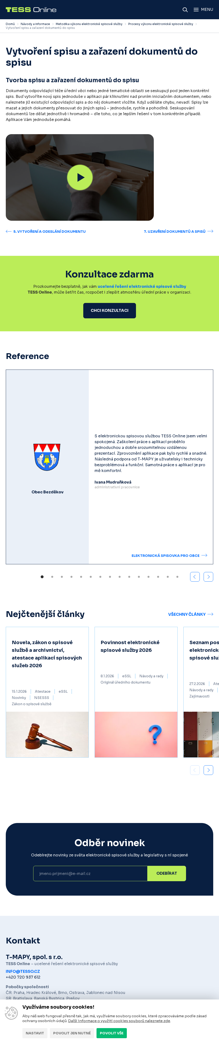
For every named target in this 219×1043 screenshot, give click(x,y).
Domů (10, 24)
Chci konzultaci (110, 310)
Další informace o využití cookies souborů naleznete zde (119, 1020)
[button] (208, 577)
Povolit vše (111, 1033)
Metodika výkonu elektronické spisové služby (89, 24)
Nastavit (35, 1033)
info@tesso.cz (23, 971)
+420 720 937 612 (23, 977)
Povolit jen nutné (72, 1033)
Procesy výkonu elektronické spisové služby (160, 24)
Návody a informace (35, 24)
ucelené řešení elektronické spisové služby (142, 286)
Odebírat (166, 873)
